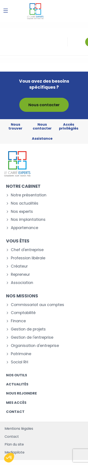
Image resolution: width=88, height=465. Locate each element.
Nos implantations (28, 219)
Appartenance (24, 227)
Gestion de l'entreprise (32, 337)
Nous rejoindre (21, 393)
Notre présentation (28, 195)
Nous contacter (44, 104)
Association (22, 282)
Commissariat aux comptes (37, 304)
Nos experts (22, 211)
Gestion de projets (28, 329)
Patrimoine (21, 353)
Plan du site (14, 444)
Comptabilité (23, 312)
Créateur (19, 266)
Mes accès (16, 402)
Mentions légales (19, 428)
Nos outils (16, 375)
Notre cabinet (23, 186)
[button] (9, 457)
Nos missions (22, 296)
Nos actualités (24, 203)
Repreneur (20, 274)
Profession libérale (28, 258)
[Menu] (5, 11)
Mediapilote (14, 452)
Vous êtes (17, 241)
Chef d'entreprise (27, 249)
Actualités (17, 384)
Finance (18, 321)
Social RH (19, 362)
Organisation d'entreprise (35, 345)
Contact (15, 411)
